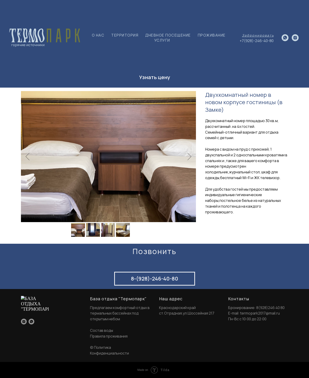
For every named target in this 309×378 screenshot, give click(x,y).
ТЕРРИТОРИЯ (124, 35)
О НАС (98, 35)
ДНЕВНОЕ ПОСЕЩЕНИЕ (168, 35)
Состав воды (101, 330)
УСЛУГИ (162, 40)
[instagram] (295, 37)
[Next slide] (189, 156)
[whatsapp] (285, 37)
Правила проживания (109, 336)
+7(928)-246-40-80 (257, 40)
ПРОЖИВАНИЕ (212, 35)
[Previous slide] (27, 156)
